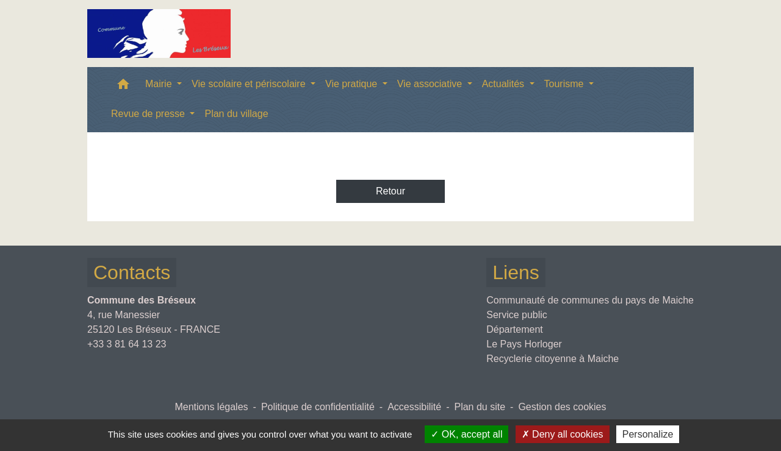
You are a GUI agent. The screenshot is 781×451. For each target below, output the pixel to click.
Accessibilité (414, 407)
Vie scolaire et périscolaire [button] (250, 84)
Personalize (648, 434)
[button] (123, 87)
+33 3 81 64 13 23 (126, 344)
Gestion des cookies (562, 407)
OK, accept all (466, 434)
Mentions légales (211, 407)
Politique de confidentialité (318, 407)
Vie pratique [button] (352, 84)
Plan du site (479, 407)
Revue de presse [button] (149, 113)
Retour (390, 191)
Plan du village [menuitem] (236, 113)
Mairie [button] (160, 84)
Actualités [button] (504, 84)
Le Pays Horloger (524, 344)
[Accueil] (159, 33)
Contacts (131, 272)
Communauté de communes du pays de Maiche (590, 300)
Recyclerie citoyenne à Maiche (552, 358)
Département (514, 329)
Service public (516, 315)
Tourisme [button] (565, 84)
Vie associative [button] (431, 84)
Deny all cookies (562, 434)
